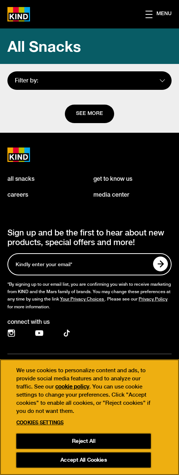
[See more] (89, 114)
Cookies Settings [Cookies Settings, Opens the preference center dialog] (39, 424)
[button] (162, 14)
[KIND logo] (26, 154)
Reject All (83, 443)
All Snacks (44, 46)
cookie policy (72, 388)
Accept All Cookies (83, 462)
